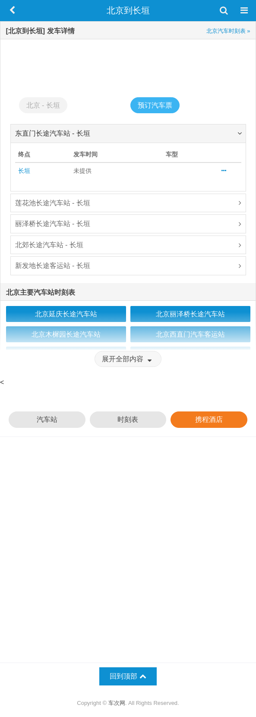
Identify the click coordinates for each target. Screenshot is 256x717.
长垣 (24, 170)
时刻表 (127, 419)
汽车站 (47, 419)
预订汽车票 (155, 105)
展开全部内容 (128, 359)
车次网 (116, 703)
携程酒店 (209, 419)
